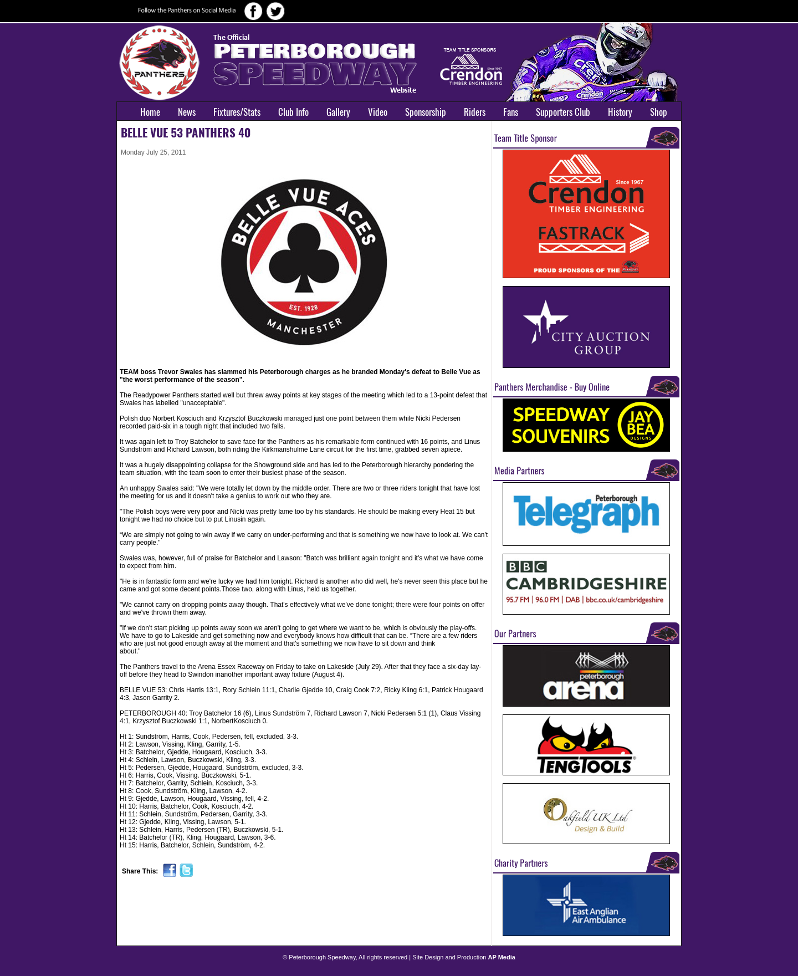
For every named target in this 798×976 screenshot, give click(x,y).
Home (150, 112)
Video (377, 112)
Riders (474, 112)
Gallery (338, 112)
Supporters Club (563, 112)
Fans (510, 112)
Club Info (293, 112)
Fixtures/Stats (236, 112)
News (187, 112)
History (620, 112)
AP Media (501, 957)
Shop (658, 112)
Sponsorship (425, 112)
